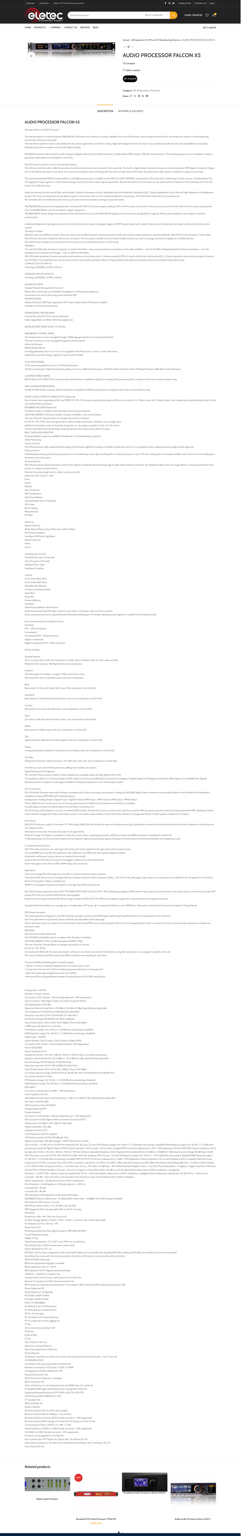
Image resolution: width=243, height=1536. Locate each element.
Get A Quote (130, 78)
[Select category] (156, 15)
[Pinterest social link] (139, 96)
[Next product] (132, 47)
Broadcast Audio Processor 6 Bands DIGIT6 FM (144, 1494)
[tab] (105, 109)
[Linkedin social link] (173, 3)
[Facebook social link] (165, 3)
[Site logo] (44, 14)
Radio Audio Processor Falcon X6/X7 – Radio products (193, 1521)
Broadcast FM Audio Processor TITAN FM (96, 1519)
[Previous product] (125, 47)
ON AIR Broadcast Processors (146, 90)
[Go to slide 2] (122, 1532)
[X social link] (169, 3)
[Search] (122, 15)
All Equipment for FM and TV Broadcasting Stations (156, 40)
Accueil (126, 40)
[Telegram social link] (147, 96)
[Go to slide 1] (119, 1532)
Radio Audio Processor (47, 1498)
